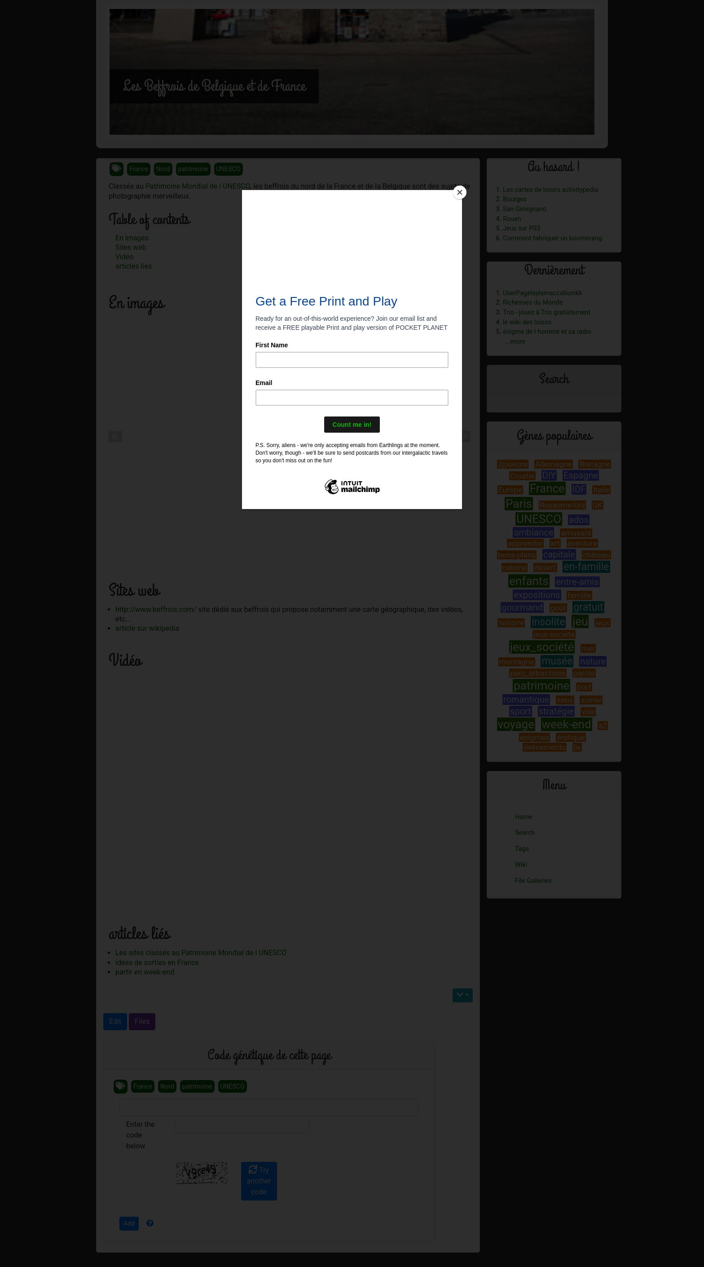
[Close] (459, 192)
